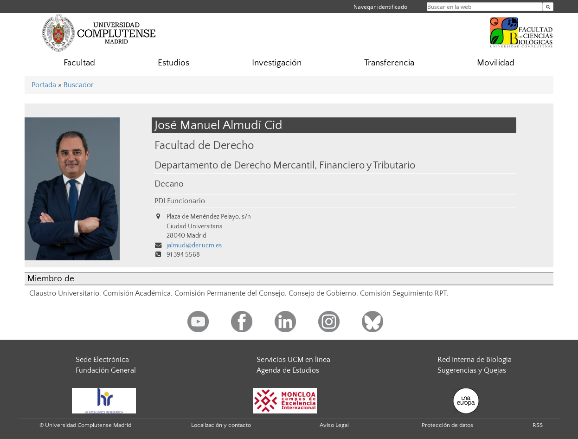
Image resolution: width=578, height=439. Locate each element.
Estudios (173, 63)
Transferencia (389, 63)
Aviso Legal (334, 425)
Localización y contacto (221, 425)
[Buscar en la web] (548, 6)
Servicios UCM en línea (293, 359)
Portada (44, 85)
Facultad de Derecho (204, 145)
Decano (169, 184)
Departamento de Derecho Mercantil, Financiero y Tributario (284, 165)
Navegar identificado (380, 7)
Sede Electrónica (102, 359)
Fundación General (106, 370)
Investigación (277, 63)
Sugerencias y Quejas (471, 370)
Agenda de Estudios (288, 370)
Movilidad (495, 63)
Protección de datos (447, 425)
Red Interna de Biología (474, 359)
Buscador (79, 85)
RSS (538, 425)
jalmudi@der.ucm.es (194, 245)
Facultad (79, 63)
